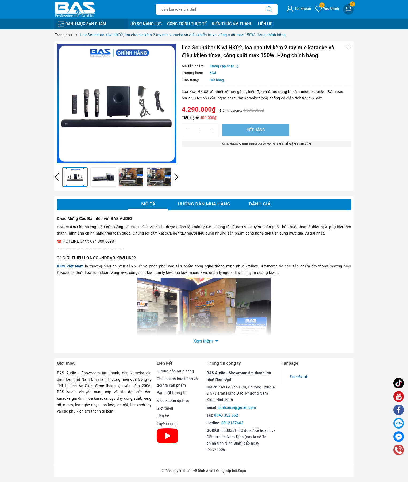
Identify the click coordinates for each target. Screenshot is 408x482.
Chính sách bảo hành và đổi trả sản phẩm (177, 382)
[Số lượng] (200, 130)
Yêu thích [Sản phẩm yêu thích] (327, 8)
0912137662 (232, 423)
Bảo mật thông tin (172, 393)
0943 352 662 (226, 415)
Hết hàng (256, 130)
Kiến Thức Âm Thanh (232, 24)
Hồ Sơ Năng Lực (146, 24)
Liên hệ (163, 416)
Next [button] (176, 177)
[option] (116, 103)
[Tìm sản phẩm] (208, 9)
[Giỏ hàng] (348, 9)
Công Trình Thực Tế (187, 24)
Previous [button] (57, 177)
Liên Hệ (265, 24)
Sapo (242, 471)
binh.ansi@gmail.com (237, 407)
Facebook (299, 376)
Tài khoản (299, 8)
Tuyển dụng (166, 424)
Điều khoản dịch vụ (173, 400)
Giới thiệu (165, 408)
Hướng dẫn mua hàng (175, 371)
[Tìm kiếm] (269, 9)
